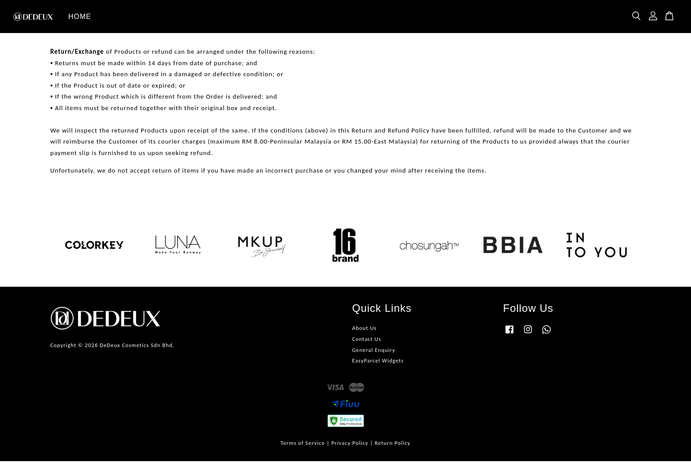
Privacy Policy (349, 443)
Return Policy (392, 443)
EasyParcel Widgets (378, 362)
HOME (79, 17)
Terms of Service (303, 443)
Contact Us (366, 339)
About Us (364, 328)
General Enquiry (373, 350)
